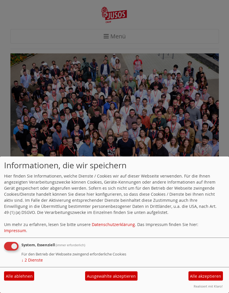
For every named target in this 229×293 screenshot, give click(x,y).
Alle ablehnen (19, 276)
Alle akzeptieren (205, 276)
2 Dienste (32, 260)
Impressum (15, 230)
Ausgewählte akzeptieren (111, 276)
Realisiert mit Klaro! (208, 286)
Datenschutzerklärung (113, 224)
